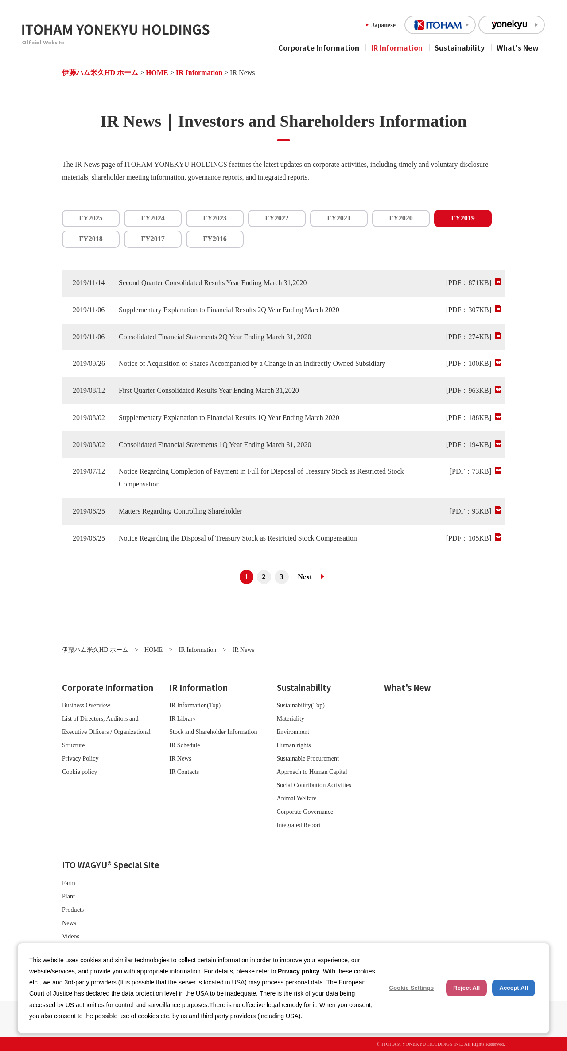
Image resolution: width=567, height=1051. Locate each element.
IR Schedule (184, 745)
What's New (518, 47)
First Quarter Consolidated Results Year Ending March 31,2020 (209, 390)
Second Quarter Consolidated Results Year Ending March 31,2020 (213, 282)
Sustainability (460, 47)
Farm (68, 882)
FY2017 (152, 239)
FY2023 (214, 218)
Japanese (383, 24)
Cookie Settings (411, 987)
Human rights (294, 745)
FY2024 (152, 218)
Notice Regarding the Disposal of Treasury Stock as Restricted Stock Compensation (238, 538)
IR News (180, 758)
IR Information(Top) (195, 705)
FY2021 (338, 218)
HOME (157, 72)
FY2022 (276, 218)
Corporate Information (318, 47)
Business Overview (86, 705)
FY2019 (462, 218)
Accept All (513, 987)
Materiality (291, 718)
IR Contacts (184, 771)
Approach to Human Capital (312, 771)
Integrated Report (299, 824)
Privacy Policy (80, 758)
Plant (68, 896)
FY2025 (90, 218)
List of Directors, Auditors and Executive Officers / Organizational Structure (106, 732)
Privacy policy (298, 971)
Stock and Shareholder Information (213, 731)
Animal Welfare (297, 798)
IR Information (397, 47)
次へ (308, 577)
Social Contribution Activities (314, 784)
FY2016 (214, 239)
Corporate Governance (305, 811)
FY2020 (400, 218)
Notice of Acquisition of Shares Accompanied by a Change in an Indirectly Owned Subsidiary (252, 363)
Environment (293, 731)
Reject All (466, 987)
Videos (70, 936)
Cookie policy (79, 771)
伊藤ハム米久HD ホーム (100, 72)
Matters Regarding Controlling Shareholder (180, 511)
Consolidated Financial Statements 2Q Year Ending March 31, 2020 (215, 337)
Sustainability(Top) (301, 705)
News (69, 922)
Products (73, 909)
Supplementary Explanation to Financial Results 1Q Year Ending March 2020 (229, 417)
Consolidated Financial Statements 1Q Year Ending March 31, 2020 (215, 444)
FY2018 (90, 239)
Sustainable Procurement (308, 758)
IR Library (182, 718)
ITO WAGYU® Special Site (110, 865)
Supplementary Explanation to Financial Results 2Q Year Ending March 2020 (229, 310)
